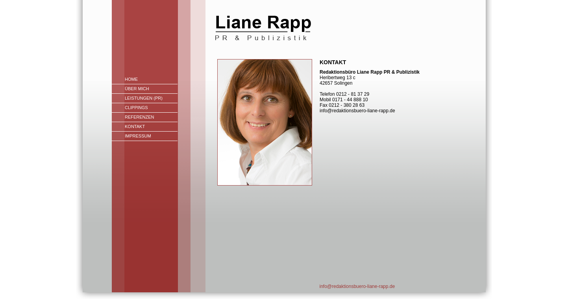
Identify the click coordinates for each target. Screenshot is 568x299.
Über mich (137, 88)
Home (131, 79)
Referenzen (139, 117)
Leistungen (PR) (144, 98)
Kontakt (135, 126)
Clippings (136, 107)
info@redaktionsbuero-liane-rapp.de (357, 286)
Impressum (138, 136)
